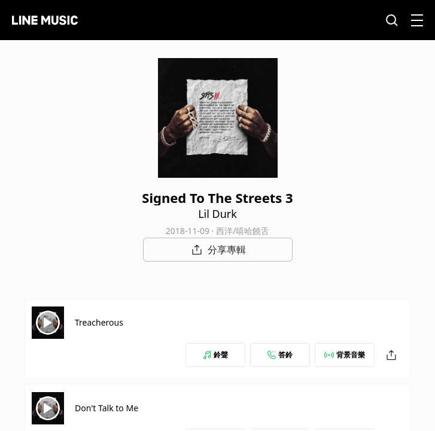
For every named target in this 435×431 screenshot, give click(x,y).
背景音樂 (344, 355)
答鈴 (280, 355)
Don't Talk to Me (106, 408)
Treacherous (99, 322)
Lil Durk (217, 214)
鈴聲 (215, 355)
